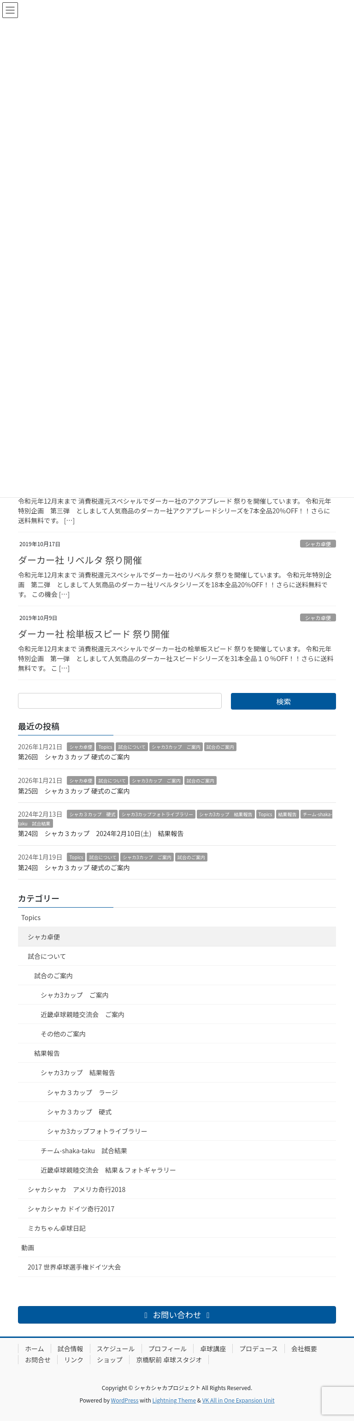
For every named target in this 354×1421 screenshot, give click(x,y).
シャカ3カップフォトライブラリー (157, 814)
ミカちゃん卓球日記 (57, 1228)
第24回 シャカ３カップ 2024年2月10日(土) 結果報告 (100, 833)
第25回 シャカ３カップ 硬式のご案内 (74, 790)
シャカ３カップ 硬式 (92, 814)
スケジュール (116, 1348)
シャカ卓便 (318, 544)
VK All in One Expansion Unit (238, 1400)
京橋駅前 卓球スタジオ (169, 1359)
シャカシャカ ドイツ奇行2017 (71, 1208)
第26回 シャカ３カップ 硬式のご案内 (74, 756)
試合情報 (70, 1348)
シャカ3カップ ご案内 (176, 746)
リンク (73, 1359)
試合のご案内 (220, 746)
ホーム (34, 1348)
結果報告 (287, 814)
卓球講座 (213, 1348)
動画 (27, 1247)
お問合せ (38, 1359)
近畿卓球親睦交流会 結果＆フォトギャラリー (108, 1169)
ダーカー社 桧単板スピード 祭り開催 (94, 633)
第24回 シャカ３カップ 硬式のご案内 (74, 867)
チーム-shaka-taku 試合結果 (84, 1150)
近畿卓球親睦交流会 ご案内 (82, 1014)
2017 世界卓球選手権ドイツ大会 (74, 1266)
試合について (132, 746)
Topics (105, 746)
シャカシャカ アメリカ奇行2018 (76, 1189)
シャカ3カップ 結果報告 (226, 814)
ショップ (110, 1359)
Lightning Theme (174, 1400)
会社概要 (304, 1348)
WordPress (125, 1400)
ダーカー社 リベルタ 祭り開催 (80, 559)
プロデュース (258, 1348)
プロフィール (167, 1348)
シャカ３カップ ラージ (82, 1092)
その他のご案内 (63, 1033)
